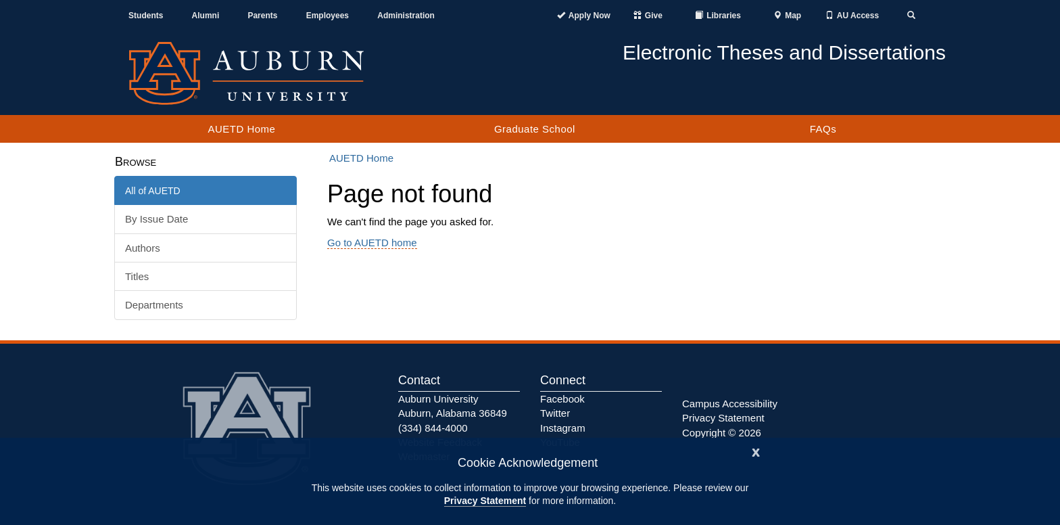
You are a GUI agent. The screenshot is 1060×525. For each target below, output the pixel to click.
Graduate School (534, 129)
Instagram (562, 428)
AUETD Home (241, 129)
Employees (327, 15)
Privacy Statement (485, 500)
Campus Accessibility (729, 403)
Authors (142, 248)
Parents (262, 15)
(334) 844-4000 (433, 428)
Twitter (555, 413)
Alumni (206, 15)
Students (145, 15)
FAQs (823, 129)
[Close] (756, 451)
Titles (137, 276)
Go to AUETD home (372, 242)
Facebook (562, 399)
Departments (154, 305)
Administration (406, 15)
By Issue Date (156, 219)
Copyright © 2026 (721, 432)
